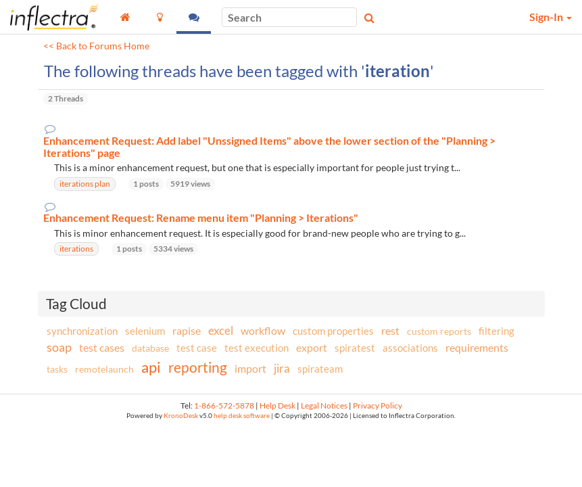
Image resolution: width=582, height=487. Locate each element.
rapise (186, 330)
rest (390, 330)
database (150, 348)
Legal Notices (324, 405)
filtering (496, 331)
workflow (263, 330)
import (250, 368)
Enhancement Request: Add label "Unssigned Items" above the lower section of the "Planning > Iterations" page (269, 146)
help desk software (242, 415)
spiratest (355, 348)
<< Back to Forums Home (96, 46)
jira (282, 368)
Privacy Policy (377, 405)
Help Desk (277, 405)
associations (410, 348)
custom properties (333, 331)
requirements (476, 347)
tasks (57, 369)
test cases (101, 347)
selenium (145, 331)
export (311, 348)
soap (59, 347)
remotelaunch (104, 369)
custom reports (439, 331)
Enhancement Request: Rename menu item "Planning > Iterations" (200, 218)
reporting (197, 366)
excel (220, 330)
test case (196, 348)
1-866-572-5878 (224, 405)
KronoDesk (181, 415)
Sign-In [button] (550, 16)
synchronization (82, 331)
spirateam (320, 369)
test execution (256, 348)
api (151, 367)
